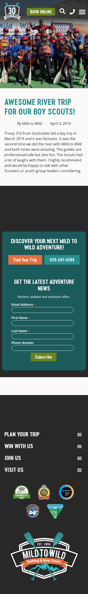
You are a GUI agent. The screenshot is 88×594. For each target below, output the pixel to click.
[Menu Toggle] (82, 11)
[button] (79, 434)
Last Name (20, 331)
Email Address (23, 304)
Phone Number (22, 342)
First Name (20, 318)
